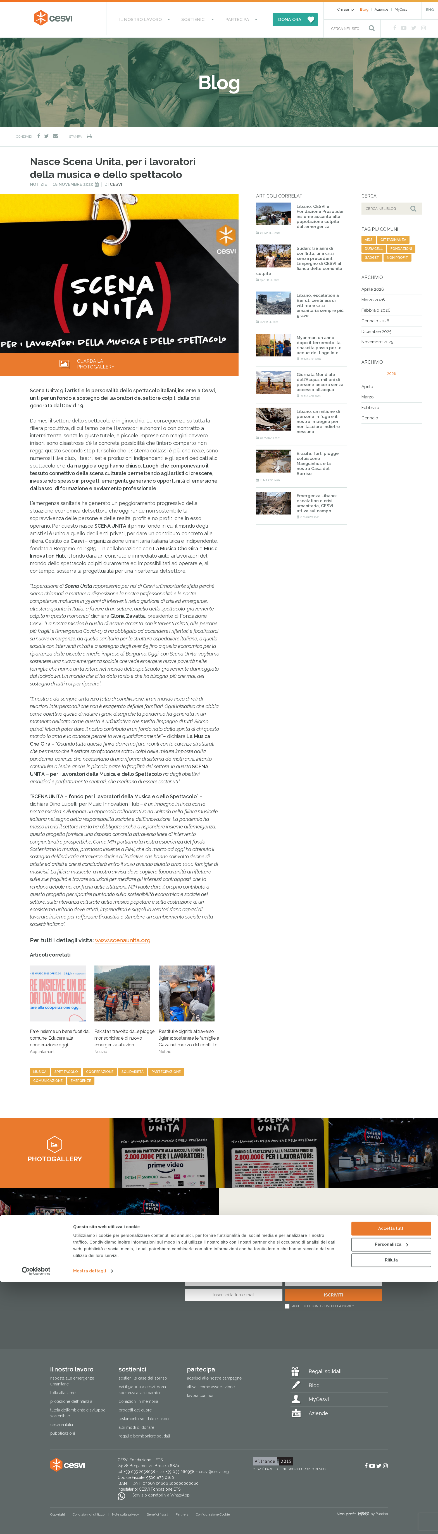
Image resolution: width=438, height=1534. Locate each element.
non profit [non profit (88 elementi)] (397, 255)
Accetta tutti (391, 1480)
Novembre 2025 (377, 339)
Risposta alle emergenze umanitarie (72, 1378)
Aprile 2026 (372, 286)
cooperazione (99, 1069)
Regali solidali (325, 1369)
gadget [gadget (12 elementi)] (372, 255)
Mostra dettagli (89, 1523)
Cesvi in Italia (61, 1422)
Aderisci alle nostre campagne (214, 1375)
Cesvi (116, 181)
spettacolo (66, 1069)
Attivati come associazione (211, 1384)
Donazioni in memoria (138, 1399)
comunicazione (48, 1078)
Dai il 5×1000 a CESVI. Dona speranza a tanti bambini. (142, 1387)
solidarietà (133, 1069)
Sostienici (195, 18)
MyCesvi (401, 9)
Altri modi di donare (136, 1425)
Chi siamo (345, 9)
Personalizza (391, 1496)
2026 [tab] (391, 371)
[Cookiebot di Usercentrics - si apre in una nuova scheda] (36, 1523)
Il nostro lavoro (151, 18)
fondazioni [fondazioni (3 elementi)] (401, 246)
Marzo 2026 (373, 297)
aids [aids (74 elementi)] (369, 237)
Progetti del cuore (135, 1407)
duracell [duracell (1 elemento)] (374, 246)
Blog (364, 9)
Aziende (381, 9)
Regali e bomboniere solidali (144, 1433)
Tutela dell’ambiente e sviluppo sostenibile (78, 1410)
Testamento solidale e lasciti (144, 1416)
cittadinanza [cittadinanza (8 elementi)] (393, 237)
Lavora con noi (200, 1393)
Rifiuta (391, 1512)
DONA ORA (275, 18)
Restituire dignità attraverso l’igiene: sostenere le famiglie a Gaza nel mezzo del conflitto (189, 1007)
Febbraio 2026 (376, 307)
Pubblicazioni (62, 1431)
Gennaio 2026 (375, 318)
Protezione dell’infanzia (71, 1399)
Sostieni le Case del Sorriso (143, 1375)
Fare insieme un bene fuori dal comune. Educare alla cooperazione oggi (60, 1007)
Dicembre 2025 (376, 328)
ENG (430, 10)
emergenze (81, 1078)
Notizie (38, 181)
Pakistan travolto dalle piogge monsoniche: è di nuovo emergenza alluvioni (124, 1007)
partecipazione (166, 1069)
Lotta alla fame (62, 1390)
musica (39, 1069)
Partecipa (228, 18)
